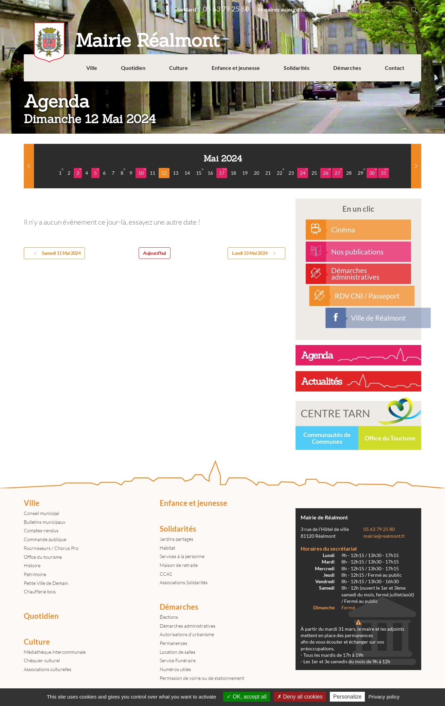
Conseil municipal (41, 513)
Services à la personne (182, 556)
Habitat (167, 548)
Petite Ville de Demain (46, 583)
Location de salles (177, 652)
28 (349, 173)
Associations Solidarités (184, 582)
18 (233, 173)
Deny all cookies (300, 697)
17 (223, 172)
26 (327, 172)
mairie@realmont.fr (384, 536)
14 (187, 173)
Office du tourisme (43, 557)
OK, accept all (246, 697)
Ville (91, 67)
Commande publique (45, 539)
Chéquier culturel (42, 660)
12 (164, 173)
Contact (394, 67)
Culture (178, 67)
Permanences (173, 643)
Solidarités (296, 67)
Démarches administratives (187, 626)
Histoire (32, 565)
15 (199, 172)
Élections (169, 617)
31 (384, 172)
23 (291, 173)
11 (152, 173)
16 (210, 173)
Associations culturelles (47, 669)
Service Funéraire (178, 660)
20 (256, 173)
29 (361, 172)
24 (303, 172)
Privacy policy (384, 697)
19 (245, 173)
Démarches (347, 67)
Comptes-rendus (41, 530)
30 (373, 172)
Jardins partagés (176, 539)
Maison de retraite (179, 565)
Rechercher (414, 10)
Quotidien (133, 67)
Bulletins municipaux (44, 522)
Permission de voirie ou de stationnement (202, 678)
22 (280, 172)
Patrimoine (35, 574)
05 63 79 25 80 (226, 8)
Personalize (347, 697)
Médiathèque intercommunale (55, 652)
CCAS (166, 574)
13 (175, 173)
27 (338, 172)
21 (268, 173)
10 (142, 172)
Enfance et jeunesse (236, 67)
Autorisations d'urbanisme (187, 634)
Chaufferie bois (40, 591)
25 (314, 173)
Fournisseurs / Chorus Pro (51, 548)
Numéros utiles (175, 669)
